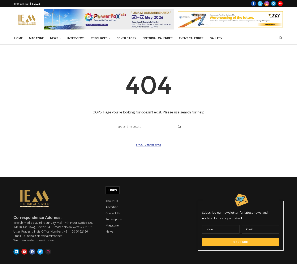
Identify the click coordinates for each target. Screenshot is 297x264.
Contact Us (113, 213)
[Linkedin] (273, 3)
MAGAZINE (36, 38)
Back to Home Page (148, 144)
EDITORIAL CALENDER (158, 38)
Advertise (112, 207)
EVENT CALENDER (191, 38)
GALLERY (216, 38)
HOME (18, 38)
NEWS (54, 38)
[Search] (281, 38)
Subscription (114, 219)
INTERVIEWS (76, 38)
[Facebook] (253, 3)
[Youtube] (280, 3)
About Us (112, 201)
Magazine (112, 225)
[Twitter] (260, 3)
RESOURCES (99, 38)
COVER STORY (126, 38)
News (109, 231)
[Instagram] (266, 3)
